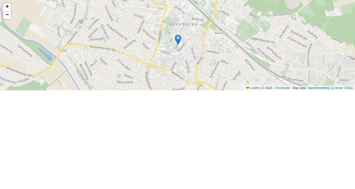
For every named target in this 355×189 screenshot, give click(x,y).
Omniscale (282, 88)
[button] (178, 39)
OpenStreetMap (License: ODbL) (331, 88)
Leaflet (252, 88)
